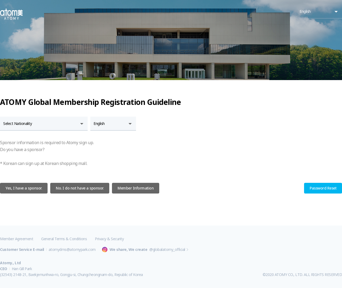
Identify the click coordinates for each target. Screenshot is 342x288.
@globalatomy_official (167, 249)
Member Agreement (16, 238)
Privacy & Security (109, 238)
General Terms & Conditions (64, 238)
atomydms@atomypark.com (72, 249)
